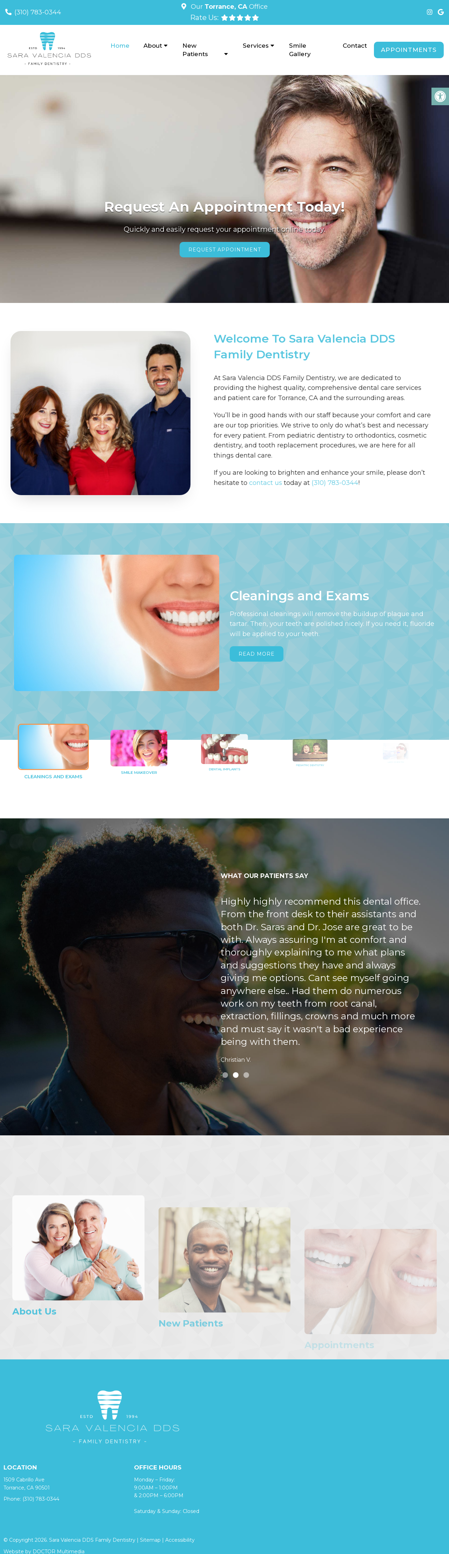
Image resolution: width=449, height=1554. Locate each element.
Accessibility (180, 1540)
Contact (355, 45)
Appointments (409, 49)
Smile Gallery (300, 50)
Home (119, 45)
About (152, 45)
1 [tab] (225, 1075)
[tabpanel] (322, 981)
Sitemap (150, 1540)
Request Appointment (224, 249)
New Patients (195, 50)
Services (256, 45)
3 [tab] (246, 1075)
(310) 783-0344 (37, 12)
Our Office (228, 7)
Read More (257, 654)
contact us (235, 483)
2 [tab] (236, 1075)
